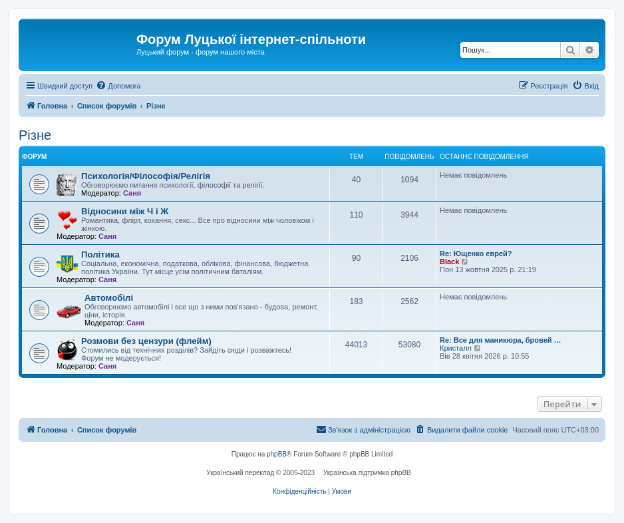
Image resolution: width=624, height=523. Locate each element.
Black (449, 261)
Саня (132, 193)
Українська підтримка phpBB (367, 472)
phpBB (277, 454)
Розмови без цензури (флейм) (146, 341)
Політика (100, 255)
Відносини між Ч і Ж (124, 211)
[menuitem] (118, 86)
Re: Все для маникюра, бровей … (500, 340)
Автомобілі (108, 298)
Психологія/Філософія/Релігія (145, 176)
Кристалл (456, 348)
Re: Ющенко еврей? (476, 254)
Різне (35, 135)
